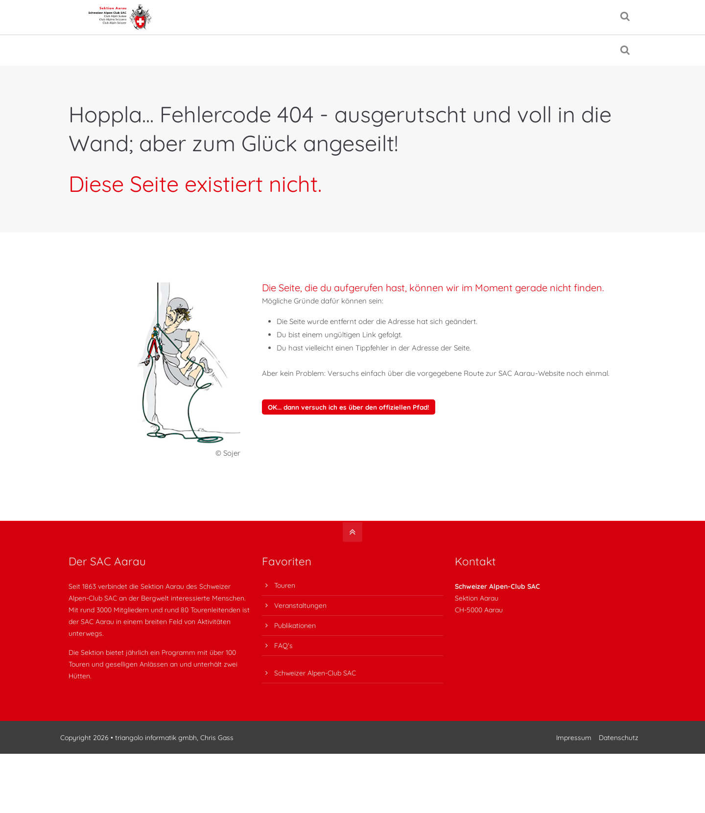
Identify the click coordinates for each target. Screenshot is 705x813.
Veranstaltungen (300, 618)
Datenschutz (616, 750)
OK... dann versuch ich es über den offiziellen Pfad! (348, 420)
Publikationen (295, 638)
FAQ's (283, 658)
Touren (284, 598)
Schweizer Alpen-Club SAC (315, 685)
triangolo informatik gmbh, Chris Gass (182, 750)
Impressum (571, 750)
